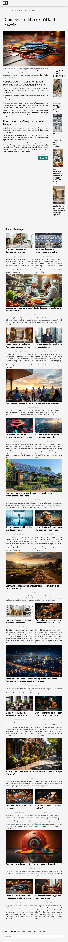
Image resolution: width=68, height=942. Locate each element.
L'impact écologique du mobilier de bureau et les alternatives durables (16, 715)
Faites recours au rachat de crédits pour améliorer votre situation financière (18, 898)
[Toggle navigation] (5, 3)
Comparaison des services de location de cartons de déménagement (18, 623)
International (15, 931)
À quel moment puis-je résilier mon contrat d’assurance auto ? (48, 715)
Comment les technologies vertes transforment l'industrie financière (47, 437)
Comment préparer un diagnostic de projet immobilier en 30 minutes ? (57, 105)
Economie (12, 10)
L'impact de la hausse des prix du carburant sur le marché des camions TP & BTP (48, 623)
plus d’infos (38, 90)
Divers (44, 931)
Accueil (5, 10)
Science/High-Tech (34, 931)
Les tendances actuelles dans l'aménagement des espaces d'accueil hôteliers (59, 211)
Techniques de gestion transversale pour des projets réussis (32, 403)
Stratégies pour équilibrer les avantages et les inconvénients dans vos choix (19, 530)
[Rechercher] (34, 936)
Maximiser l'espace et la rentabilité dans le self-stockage (57, 140)
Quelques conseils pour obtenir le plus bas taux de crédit (31, 864)
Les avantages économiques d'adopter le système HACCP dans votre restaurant (58, 176)
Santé (24, 931)
